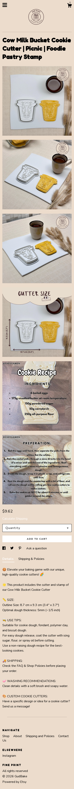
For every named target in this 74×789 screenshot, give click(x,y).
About (18, 736)
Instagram (9, 756)
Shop (6, 736)
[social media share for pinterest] (20, 548)
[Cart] (69, 6)
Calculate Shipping (14, 518)
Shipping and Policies (40, 736)
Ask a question (36, 548)
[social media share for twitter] (12, 548)
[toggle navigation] (4, 5)
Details (8, 559)
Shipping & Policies (31, 559)
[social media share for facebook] (4, 548)
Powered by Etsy (14, 782)
